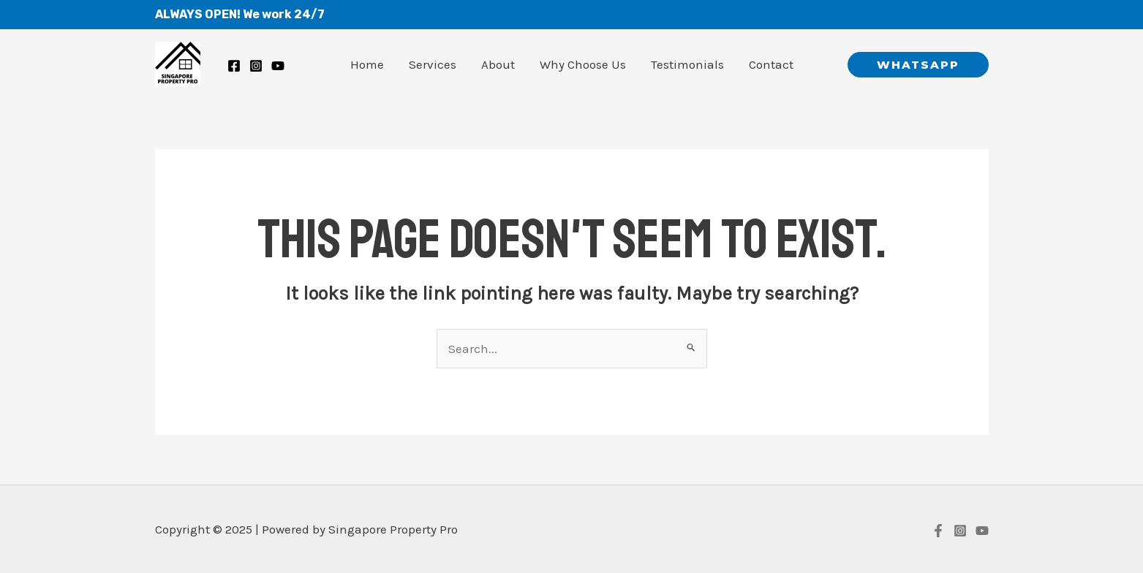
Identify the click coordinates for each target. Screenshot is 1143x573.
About (498, 64)
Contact (771, 64)
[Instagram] (256, 65)
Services (432, 64)
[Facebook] (234, 65)
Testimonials (687, 64)
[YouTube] (982, 530)
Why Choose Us (583, 64)
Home (367, 64)
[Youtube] (277, 65)
